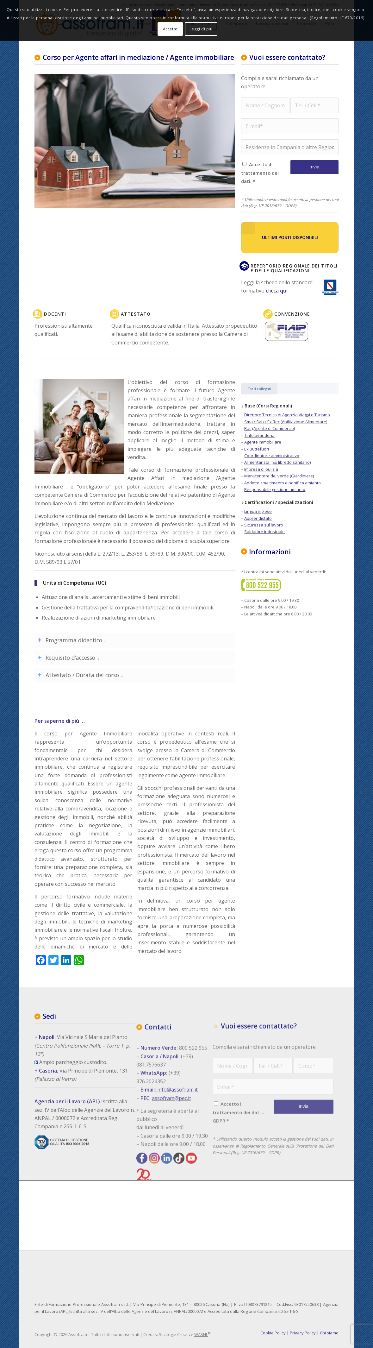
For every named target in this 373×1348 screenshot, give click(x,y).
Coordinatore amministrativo (271, 455)
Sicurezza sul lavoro (263, 525)
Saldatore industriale (264, 531)
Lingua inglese (258, 511)
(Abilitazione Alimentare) (304, 422)
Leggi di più (201, 29)
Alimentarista (257, 462)
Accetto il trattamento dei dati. (259, 172)
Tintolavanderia (259, 435)
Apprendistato (258, 518)
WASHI (200, 1334)
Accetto (170, 29)
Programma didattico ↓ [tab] (72, 640)
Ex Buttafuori (256, 449)
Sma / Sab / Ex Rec (262, 422)
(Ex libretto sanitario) (291, 462)
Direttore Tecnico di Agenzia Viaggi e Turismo (287, 415)
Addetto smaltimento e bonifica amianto (282, 483)
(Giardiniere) (302, 476)
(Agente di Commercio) (273, 428)
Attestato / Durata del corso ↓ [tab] (80, 675)
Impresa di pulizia (261, 469)
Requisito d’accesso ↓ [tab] (69, 657)
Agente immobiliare (262, 442)
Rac (247, 428)
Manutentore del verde (266, 476)
